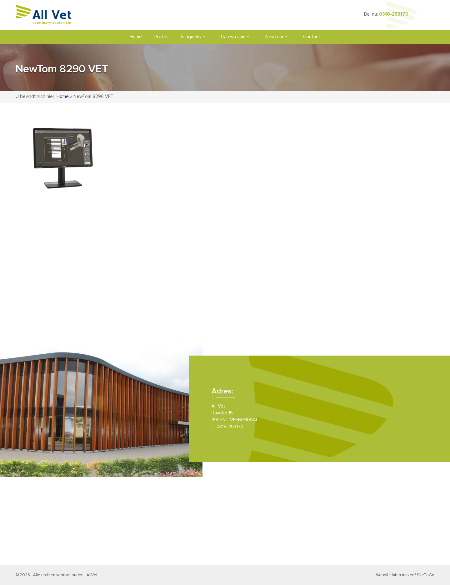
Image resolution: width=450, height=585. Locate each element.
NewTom (276, 36)
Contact (311, 36)
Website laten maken (395, 575)
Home (136, 36)
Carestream (235, 36)
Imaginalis (193, 36)
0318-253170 (393, 14)
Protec (161, 36)
